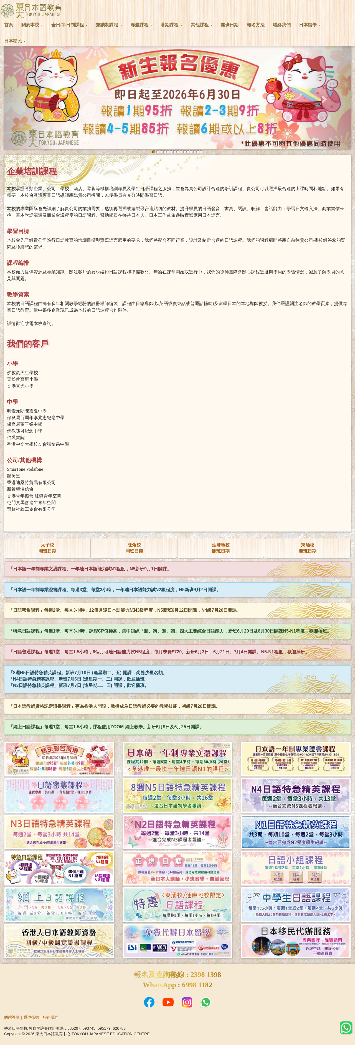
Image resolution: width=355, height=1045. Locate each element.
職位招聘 (31, 1017)
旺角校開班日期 (134, 548)
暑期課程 (171, 24)
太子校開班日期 (47, 548)
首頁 (8, 24)
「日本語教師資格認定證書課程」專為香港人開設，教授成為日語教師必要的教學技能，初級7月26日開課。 (114, 706)
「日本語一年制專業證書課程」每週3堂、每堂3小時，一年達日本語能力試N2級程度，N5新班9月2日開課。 (115, 589)
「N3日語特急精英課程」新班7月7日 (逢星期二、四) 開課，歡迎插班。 (79, 685)
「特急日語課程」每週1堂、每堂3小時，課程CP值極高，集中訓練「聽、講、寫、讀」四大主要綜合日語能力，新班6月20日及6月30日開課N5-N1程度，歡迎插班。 (170, 631)
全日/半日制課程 (69, 24)
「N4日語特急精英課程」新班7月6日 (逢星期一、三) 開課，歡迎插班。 (79, 679)
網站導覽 (12, 1017)
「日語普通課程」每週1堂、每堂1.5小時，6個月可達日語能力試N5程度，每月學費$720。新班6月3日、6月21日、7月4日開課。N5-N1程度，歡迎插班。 (159, 651)
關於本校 (32, 24)
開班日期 (230, 24)
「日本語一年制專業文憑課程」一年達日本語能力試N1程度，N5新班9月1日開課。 (90, 568)
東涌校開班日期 (307, 548)
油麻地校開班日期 (221, 548)
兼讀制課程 (109, 24)
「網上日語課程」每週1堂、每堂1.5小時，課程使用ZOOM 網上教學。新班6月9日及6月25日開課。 (106, 726)
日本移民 (15, 41)
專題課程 (141, 24)
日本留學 (310, 24)
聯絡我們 (282, 24)
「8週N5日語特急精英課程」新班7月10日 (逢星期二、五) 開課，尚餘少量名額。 (88, 672)
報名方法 (256, 24)
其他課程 (201, 24)
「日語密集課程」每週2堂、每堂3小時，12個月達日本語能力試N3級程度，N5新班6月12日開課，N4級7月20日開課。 (125, 610)
